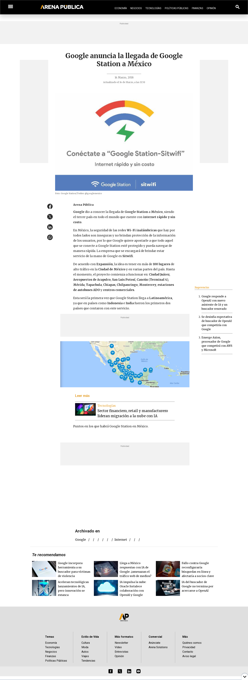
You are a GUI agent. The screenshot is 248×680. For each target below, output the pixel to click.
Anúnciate (154, 642)
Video (118, 647)
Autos (85, 651)
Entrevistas (121, 651)
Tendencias (88, 660)
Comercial (155, 636)
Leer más (82, 396)
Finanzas (197, 8)
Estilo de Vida (90, 636)
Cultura (85, 642)
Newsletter (121, 642)
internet (121, 540)
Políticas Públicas (176, 8)
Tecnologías (153, 8)
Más (185, 636)
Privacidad (188, 647)
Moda (84, 647)
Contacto (187, 651)
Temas (49, 636)
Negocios (136, 8)
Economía (121, 8)
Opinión (211, 8)
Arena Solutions (158, 647)
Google (80, 540)
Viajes (85, 656)
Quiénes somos (192, 642)
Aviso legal (189, 656)
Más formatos (124, 636)
